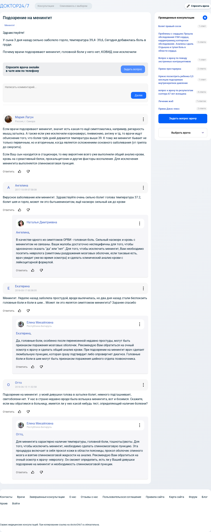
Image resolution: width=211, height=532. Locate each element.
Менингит (10, 25)
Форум (193, 496)
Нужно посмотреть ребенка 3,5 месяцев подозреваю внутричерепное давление (175, 79)
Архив (4, 503)
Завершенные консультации (47, 496)
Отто (19, 434)
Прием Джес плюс (169, 108)
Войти (16, 503)
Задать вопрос (133, 69)
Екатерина (23, 333)
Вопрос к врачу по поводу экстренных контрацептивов (174, 60)
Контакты (6, 496)
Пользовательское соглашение (122, 496)
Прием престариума (169, 68)
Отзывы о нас (89, 496)
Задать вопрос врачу (183, 118)
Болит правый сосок (169, 26)
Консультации (46, 6)
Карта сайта (176, 496)
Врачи (21, 496)
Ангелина (22, 232)
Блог (205, 496)
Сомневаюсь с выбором (73, 6)
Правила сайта (155, 496)
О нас (72, 496)
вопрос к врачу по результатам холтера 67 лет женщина (175, 92)
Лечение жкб (165, 101)
